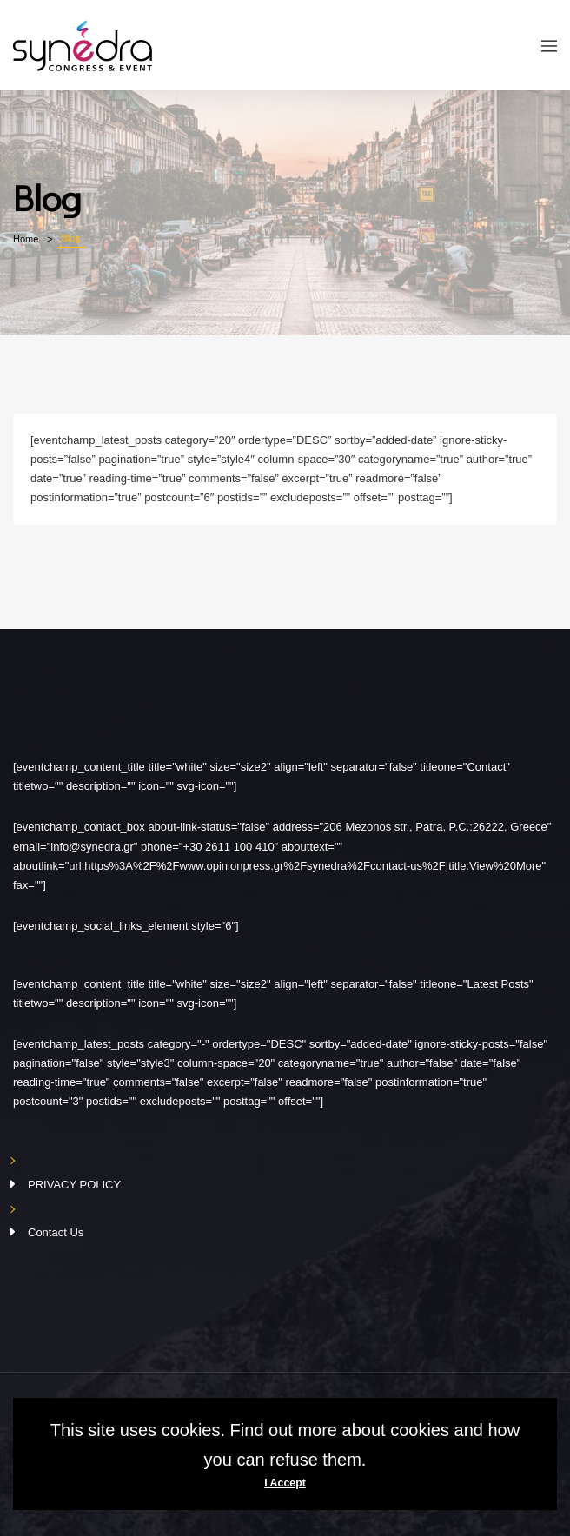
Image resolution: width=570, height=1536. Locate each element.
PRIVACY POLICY (74, 1184)
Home (25, 239)
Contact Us (55, 1232)
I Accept (285, 1483)
